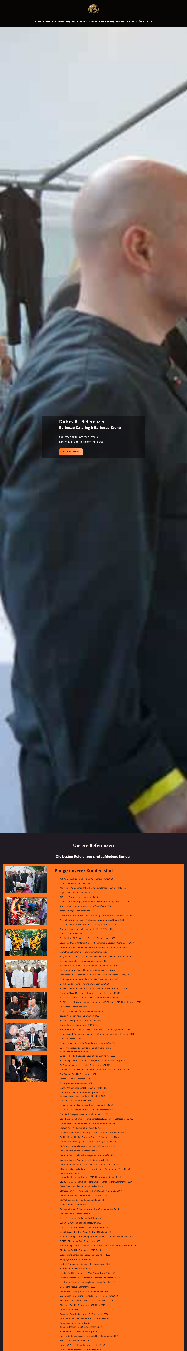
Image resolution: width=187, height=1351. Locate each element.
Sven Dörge (138, 21)
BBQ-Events (72, 21)
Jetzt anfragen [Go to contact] (71, 451)
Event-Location (88, 21)
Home (38, 21)
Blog (149, 21)
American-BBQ (106, 21)
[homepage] (93, 9)
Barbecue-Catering (53, 21)
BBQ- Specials (123, 21)
